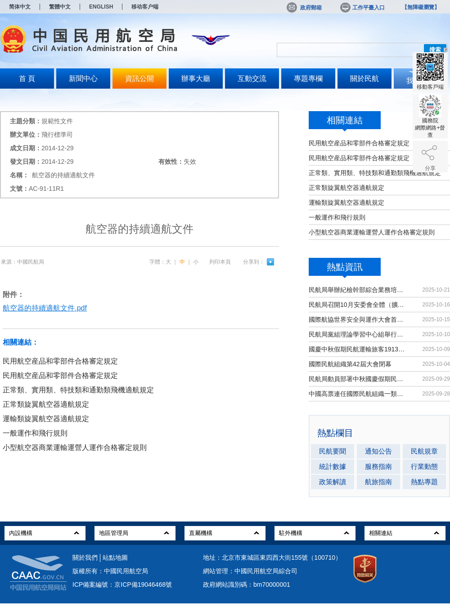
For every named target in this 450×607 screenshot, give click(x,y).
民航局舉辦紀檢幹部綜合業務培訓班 (357, 289)
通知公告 (378, 451)
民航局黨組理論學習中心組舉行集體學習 (357, 334)
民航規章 (424, 451)
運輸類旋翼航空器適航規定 (346, 202)
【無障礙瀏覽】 (421, 7)
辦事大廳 (195, 78)
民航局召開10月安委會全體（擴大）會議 (357, 304)
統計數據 (332, 466)
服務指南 (378, 466)
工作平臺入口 (362, 7)
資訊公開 (139, 78)
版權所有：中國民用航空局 (110, 571)
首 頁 (27, 78)
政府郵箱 (304, 7)
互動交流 (252, 78)
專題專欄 (308, 78)
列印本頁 (220, 262)
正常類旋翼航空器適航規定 (346, 187)
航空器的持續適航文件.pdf (45, 308)
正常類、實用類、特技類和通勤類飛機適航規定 (375, 172)
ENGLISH (101, 7)
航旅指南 (378, 482)
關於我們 (85, 557)
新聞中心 (83, 78)
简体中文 (20, 7)
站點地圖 (115, 557)
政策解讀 (332, 482)
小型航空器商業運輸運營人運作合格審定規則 (372, 232)
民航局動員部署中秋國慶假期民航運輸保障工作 (357, 378)
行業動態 (424, 466)
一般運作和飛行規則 (337, 217)
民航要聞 (332, 451)
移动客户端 (144, 7)
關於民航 (364, 78)
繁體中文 (60, 7)
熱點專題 (424, 482)
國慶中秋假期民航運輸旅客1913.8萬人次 (357, 349)
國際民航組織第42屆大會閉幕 (350, 364)
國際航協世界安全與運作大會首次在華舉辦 (357, 319)
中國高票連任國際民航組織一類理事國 (357, 393)
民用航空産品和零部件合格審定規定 (359, 143)
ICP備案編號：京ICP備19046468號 (122, 584)
